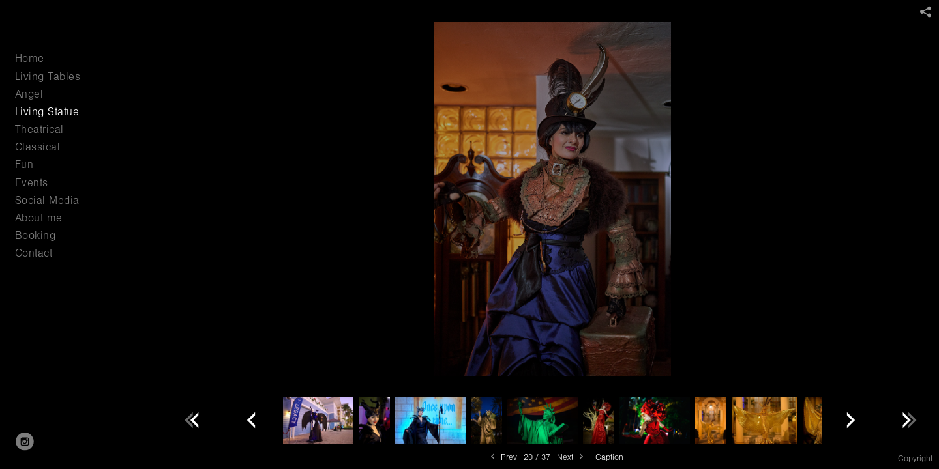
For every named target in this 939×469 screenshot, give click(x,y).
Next (571, 457)
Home (29, 58)
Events (31, 183)
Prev (502, 457)
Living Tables (48, 76)
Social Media (47, 200)
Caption (609, 457)
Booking (35, 235)
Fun (24, 164)
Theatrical (39, 129)
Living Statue (47, 112)
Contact (34, 253)
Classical (38, 147)
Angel (29, 94)
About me (39, 218)
